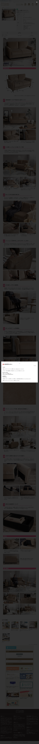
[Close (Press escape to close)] (37, 2)
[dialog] (19, 372)
